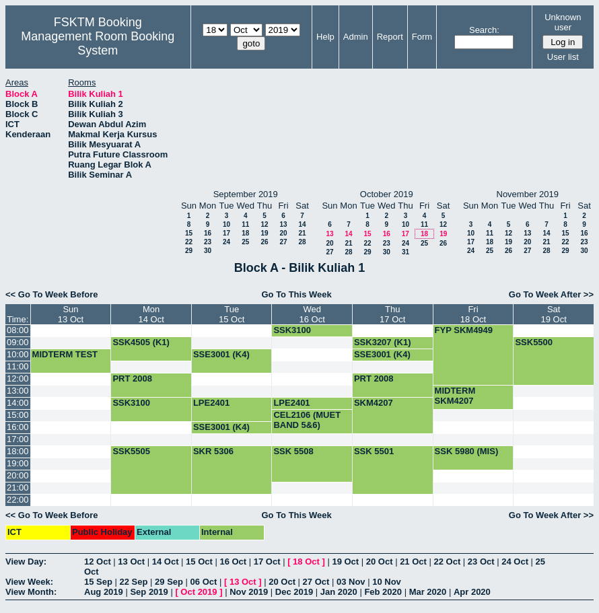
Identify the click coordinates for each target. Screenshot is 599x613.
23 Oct (481, 561)
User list (563, 57)
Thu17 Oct (392, 314)
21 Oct (413, 561)
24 (226, 242)
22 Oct (447, 561)
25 (245, 242)
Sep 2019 (149, 592)
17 (226, 233)
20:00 (18, 475)
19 (264, 233)
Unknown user (562, 22)
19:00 (18, 463)
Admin (355, 37)
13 (283, 224)
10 (226, 224)
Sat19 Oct (554, 314)
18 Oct (306, 561)
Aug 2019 (103, 592)
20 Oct (379, 561)
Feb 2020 (383, 592)
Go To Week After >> (551, 294)
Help (325, 37)
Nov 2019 (249, 592)
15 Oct (199, 561)
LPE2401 (211, 403)
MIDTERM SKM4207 (455, 396)
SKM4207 (373, 403)
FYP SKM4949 (464, 330)
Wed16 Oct (312, 314)
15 (188, 233)
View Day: (25, 561)
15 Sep (98, 582)
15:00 (18, 415)
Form (422, 37)
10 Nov (386, 582)
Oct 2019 (198, 592)
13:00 (18, 391)
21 (302, 233)
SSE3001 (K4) (221, 354)
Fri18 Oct (473, 314)
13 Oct (131, 561)
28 (302, 242)
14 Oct (165, 561)
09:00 (18, 342)
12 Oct (97, 561)
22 (188, 242)
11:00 (18, 366)
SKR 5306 (213, 451)
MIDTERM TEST (65, 354)
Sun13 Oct (70, 314)
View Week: (29, 582)
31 (405, 252)
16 (207, 233)
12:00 (18, 378)
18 (245, 233)
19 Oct (345, 561)
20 (283, 233)
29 (188, 250)
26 (264, 242)
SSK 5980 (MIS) (467, 451)
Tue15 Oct (231, 314)
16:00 (18, 427)
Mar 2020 (428, 592)
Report (390, 37)
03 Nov (351, 582)
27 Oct (316, 582)
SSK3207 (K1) (382, 342)
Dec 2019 (294, 592)
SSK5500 (534, 342)
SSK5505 (131, 451)
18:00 (18, 451)
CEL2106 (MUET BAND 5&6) (307, 420)
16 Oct (232, 561)
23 (207, 242)
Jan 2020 (338, 592)
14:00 (18, 403)
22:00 (18, 500)
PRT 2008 (132, 378)
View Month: (31, 592)
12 (264, 224)
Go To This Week (296, 294)
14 (302, 224)
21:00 (18, 487)
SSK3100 (292, 330)
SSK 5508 (293, 451)
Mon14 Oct (151, 314)
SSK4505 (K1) (141, 342)
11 (245, 224)
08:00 (18, 330)
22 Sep (134, 582)
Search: (484, 30)
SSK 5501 (374, 451)
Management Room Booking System (97, 43)
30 (207, 250)
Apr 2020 (472, 592)
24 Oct (514, 561)
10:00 (18, 354)
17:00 (18, 439)
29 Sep (169, 582)
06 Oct (203, 582)
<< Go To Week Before (51, 294)
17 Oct (267, 561)
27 (283, 242)
